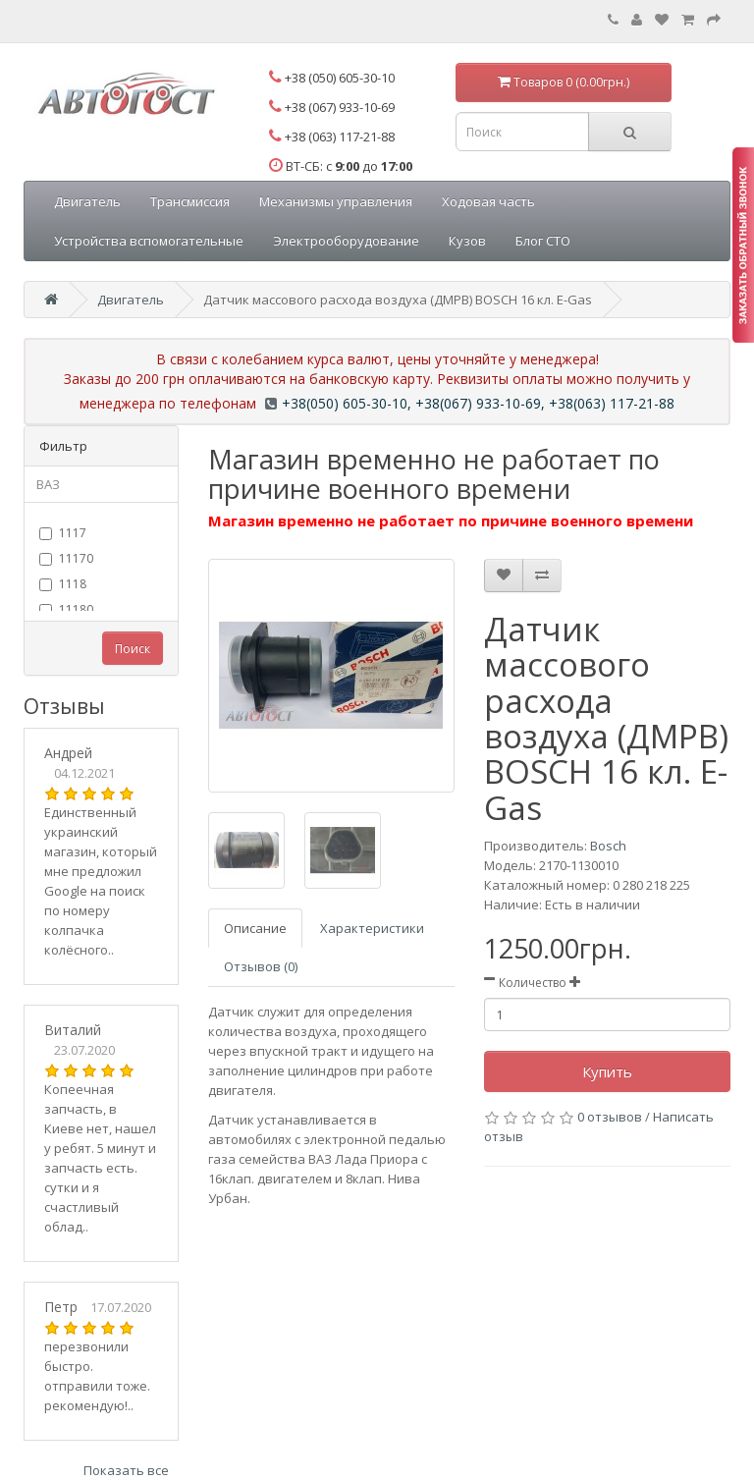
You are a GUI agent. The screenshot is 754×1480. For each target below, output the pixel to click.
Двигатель (87, 201)
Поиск (132, 648)
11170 (66, 558)
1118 (62, 584)
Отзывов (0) (260, 966)
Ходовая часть (488, 201)
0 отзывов (609, 1116)
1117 (62, 532)
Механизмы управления (335, 201)
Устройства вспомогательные (148, 240)
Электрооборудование (346, 240)
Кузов (467, 240)
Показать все (126, 1470)
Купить (607, 1071)
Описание (255, 928)
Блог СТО (542, 240)
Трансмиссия (190, 201)
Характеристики (372, 928)
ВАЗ (48, 484)
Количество (532, 982)
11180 (66, 609)
